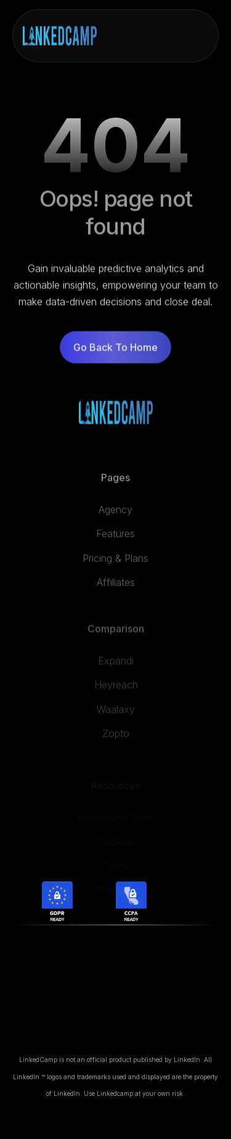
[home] (60, 36)
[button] (197, 36)
